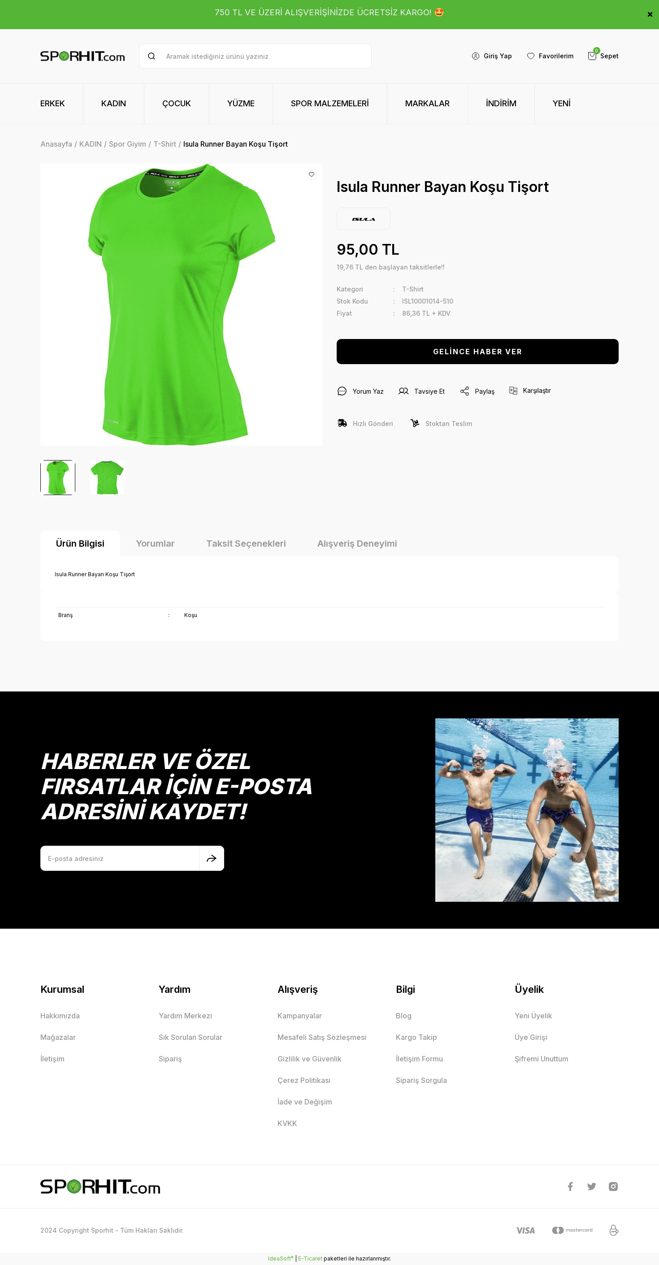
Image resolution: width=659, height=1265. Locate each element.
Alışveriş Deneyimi (357, 543)
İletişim (52, 1058)
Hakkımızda (60, 1015)
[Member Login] (491, 56)
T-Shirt (413, 289)
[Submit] (211, 858)
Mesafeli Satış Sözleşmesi (321, 1037)
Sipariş (170, 1058)
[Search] (255, 56)
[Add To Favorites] (311, 174)
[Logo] (82, 56)
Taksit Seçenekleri (246, 543)
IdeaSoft (280, 1258)
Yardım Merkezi (185, 1015)
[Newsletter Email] (132, 858)
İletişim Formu (419, 1058)
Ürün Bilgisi (80, 543)
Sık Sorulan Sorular (190, 1037)
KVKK (287, 1123)
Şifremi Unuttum (541, 1058)
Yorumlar (155, 543)
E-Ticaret (310, 1258)
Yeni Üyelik (533, 1015)
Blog (404, 1015)
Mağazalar (58, 1037)
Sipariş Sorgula (421, 1080)
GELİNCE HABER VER (477, 351)
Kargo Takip (416, 1037)
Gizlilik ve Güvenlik (309, 1058)
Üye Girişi (531, 1037)
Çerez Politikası (303, 1080)
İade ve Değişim (304, 1101)
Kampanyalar (299, 1015)
